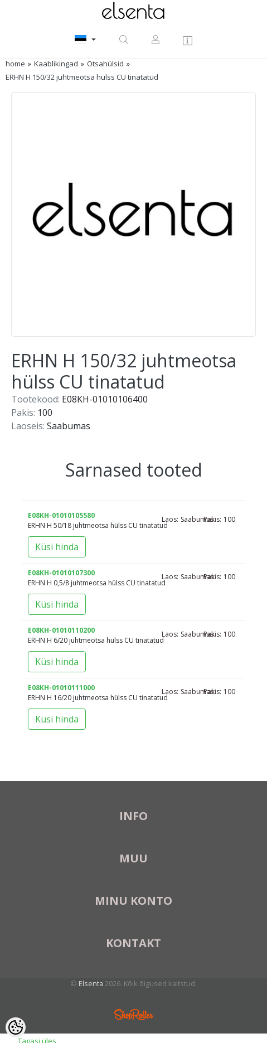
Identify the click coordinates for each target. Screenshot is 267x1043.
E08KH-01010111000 (61, 687)
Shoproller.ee (133, 1014)
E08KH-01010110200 (61, 630)
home (15, 64)
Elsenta (91, 983)
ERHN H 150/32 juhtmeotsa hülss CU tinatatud (82, 77)
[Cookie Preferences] (16, 1027)
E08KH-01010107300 (61, 572)
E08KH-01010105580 (61, 515)
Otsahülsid (105, 64)
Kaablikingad (56, 64)
